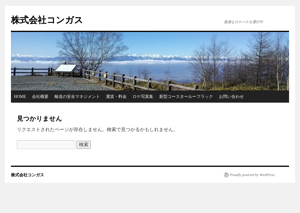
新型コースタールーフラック (186, 96)
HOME (20, 96)
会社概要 (40, 96)
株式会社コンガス (47, 20)
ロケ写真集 (143, 96)
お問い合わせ (231, 96)
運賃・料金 (116, 96)
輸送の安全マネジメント (77, 96)
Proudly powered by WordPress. (252, 175)
